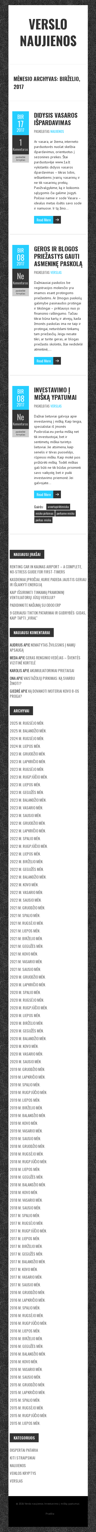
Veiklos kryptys (23, 1473)
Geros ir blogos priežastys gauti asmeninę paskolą (58, 256)
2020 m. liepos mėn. (25, 1015)
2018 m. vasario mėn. (26, 1200)
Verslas (56, 272)
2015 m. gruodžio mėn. (27, 1384)
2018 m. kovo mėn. (24, 1192)
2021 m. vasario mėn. (26, 961)
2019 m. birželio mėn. (26, 1107)
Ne (20, 275)
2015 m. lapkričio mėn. (27, 1392)
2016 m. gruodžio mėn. (27, 1292)
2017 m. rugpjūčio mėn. (28, 1230)
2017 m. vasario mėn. (26, 1277)
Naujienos (57, 131)
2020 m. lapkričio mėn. (28, 984)
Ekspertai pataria (24, 1450)
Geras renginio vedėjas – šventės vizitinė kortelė (45, 660)
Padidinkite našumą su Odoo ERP (35, 605)
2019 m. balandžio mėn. (28, 1115)
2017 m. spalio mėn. (25, 1215)
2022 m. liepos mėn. (25, 854)
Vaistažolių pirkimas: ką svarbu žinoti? (42, 680)
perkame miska (65, 513)
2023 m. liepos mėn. (25, 784)
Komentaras (20, 149)
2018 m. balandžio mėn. (28, 1184)
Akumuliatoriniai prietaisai (52, 670)
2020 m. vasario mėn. (26, 1054)
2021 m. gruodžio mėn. (27, 907)
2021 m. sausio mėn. (25, 969)
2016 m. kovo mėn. (24, 1361)
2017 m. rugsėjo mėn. (26, 1223)
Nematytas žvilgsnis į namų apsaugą (42, 647)
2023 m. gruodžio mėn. (28, 754)
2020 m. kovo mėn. (24, 1046)
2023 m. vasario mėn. (26, 807)
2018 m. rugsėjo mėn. (27, 1154)
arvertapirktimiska (58, 507)
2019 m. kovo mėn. (24, 1123)
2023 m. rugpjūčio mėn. (29, 777)
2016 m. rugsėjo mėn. (27, 1315)
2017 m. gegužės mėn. (26, 1254)
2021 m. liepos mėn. (25, 930)
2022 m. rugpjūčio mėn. (29, 846)
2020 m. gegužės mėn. (27, 1030)
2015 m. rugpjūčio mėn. (28, 1415)
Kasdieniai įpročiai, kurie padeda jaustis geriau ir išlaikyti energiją (48, 581)
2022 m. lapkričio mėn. (28, 830)
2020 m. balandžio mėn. (28, 1038)
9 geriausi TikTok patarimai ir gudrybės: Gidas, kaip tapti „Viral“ (48, 615)
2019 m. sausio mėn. (25, 1138)
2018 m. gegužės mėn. (26, 1177)
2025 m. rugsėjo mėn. (27, 723)
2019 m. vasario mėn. (26, 1130)
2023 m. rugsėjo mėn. (27, 769)
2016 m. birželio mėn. (26, 1338)
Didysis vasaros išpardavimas (56, 118)
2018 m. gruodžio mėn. (27, 1146)
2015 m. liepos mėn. (25, 1423)
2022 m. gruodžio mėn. (28, 823)
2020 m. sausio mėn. (25, 1061)
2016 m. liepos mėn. (25, 1331)
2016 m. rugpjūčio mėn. (28, 1323)
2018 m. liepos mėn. (25, 1169)
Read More (44, 219)
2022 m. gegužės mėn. (27, 869)
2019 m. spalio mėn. (25, 1084)
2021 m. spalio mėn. (25, 915)
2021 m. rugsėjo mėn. (27, 923)
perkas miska (43, 520)
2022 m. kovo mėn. (24, 884)
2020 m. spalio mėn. (25, 992)
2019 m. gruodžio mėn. (27, 1069)
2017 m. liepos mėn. (25, 1238)
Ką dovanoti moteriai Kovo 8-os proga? (44, 693)
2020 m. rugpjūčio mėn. (29, 1007)
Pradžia (50, 1513)
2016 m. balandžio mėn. (28, 1354)
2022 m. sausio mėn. (25, 900)
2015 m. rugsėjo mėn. (27, 1407)
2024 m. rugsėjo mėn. (27, 738)
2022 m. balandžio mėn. (28, 877)
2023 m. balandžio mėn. (28, 800)
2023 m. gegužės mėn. (27, 792)
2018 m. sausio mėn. (25, 1207)
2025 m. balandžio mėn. (28, 730)
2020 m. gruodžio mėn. (28, 977)
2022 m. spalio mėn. (25, 838)
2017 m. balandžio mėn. (28, 1261)
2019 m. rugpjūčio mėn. (28, 1092)
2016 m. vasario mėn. (26, 1369)
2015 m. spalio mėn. (25, 1400)
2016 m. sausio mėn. (25, 1377)
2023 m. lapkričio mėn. (28, 761)
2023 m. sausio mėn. (25, 815)
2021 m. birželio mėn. (26, 938)
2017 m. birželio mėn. (26, 1246)
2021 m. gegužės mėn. (26, 946)
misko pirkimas (45, 513)
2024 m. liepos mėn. (25, 746)
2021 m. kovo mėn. (24, 954)
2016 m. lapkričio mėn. (27, 1300)
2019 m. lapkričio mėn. (27, 1077)
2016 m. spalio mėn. (25, 1307)
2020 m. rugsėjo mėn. (27, 1000)
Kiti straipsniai (22, 1457)
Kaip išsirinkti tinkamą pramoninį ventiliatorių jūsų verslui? (37, 594)
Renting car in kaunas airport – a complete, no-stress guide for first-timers (46, 569)
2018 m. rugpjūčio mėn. (28, 1161)
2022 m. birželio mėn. (26, 861)
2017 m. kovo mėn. (24, 1269)
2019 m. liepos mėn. (25, 1100)
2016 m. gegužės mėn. (26, 1346)
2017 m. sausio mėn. (25, 1284)
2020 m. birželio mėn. (26, 1023)
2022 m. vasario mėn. (26, 892)
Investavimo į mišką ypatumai (55, 393)
